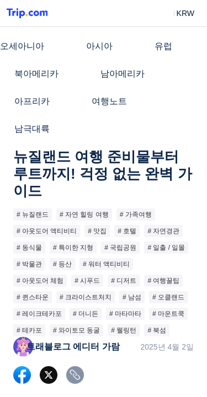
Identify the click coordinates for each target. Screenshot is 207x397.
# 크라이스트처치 (86, 297)
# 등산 (62, 264)
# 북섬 (156, 330)
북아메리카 (36, 73)
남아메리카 (122, 73)
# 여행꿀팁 (163, 281)
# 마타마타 (125, 314)
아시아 (99, 46)
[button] (177, 13)
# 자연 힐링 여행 (84, 214)
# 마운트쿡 (168, 314)
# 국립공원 (120, 247)
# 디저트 (123, 281)
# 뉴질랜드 (33, 214)
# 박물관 (29, 264)
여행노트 (109, 101)
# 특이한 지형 (73, 247)
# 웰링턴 (123, 330)
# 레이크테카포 (39, 314)
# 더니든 (85, 314)
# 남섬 (132, 297)
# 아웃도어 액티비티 (47, 231)
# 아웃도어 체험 (40, 281)
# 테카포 (29, 330)
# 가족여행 (136, 214)
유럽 (163, 46)
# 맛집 (97, 231)
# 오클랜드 (168, 297)
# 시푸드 (87, 281)
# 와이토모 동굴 (76, 330)
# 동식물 (29, 247)
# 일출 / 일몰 (166, 247)
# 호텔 (127, 231)
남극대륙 (32, 128)
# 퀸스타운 (33, 297)
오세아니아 (22, 46)
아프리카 (32, 101)
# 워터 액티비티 (106, 264)
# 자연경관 (163, 231)
